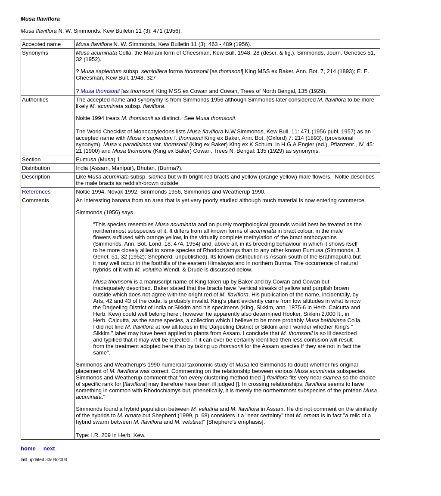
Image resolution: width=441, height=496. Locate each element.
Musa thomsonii (100, 91)
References (36, 191)
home (28, 448)
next (49, 448)
